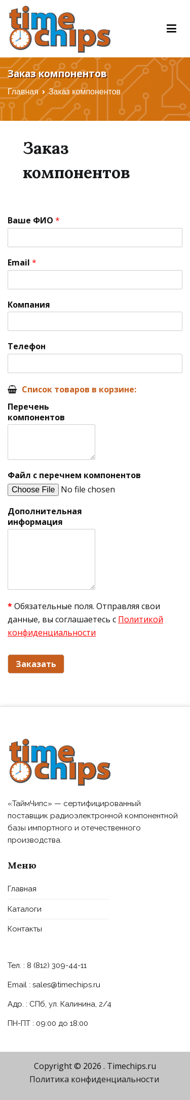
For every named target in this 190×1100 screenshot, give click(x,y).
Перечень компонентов (36, 412)
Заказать (36, 664)
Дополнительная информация (45, 516)
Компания (29, 304)
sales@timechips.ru (66, 984)
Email (22, 262)
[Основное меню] (171, 29)
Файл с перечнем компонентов (74, 475)
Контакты (25, 929)
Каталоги (25, 909)
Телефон (27, 346)
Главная (22, 888)
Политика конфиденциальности (94, 1079)
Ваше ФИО (34, 220)
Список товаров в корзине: (79, 389)
